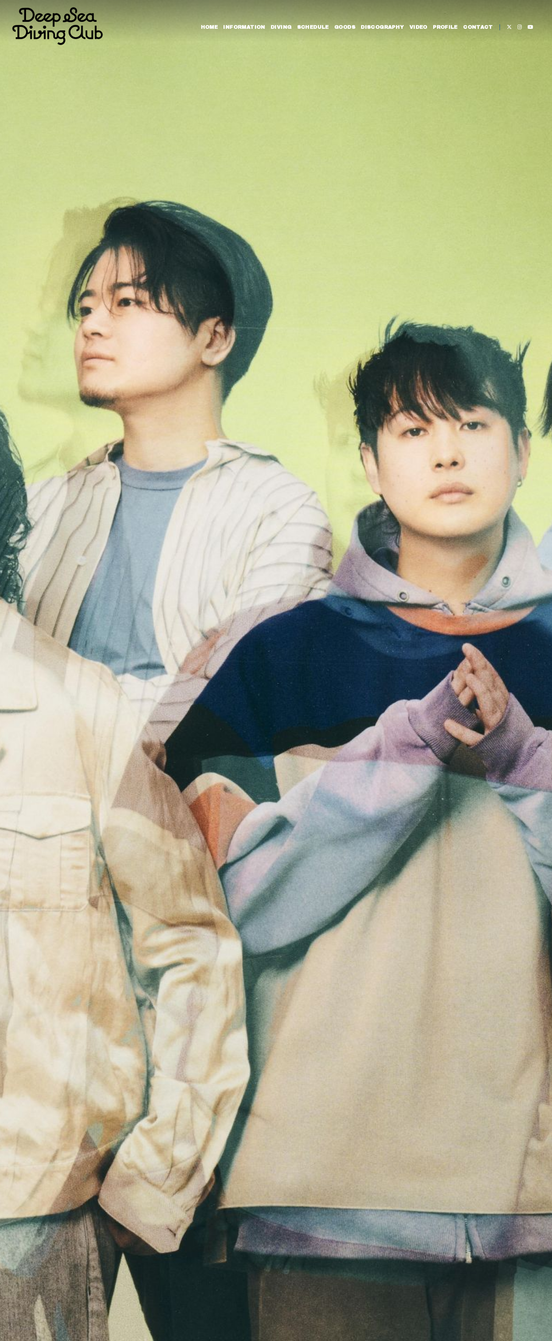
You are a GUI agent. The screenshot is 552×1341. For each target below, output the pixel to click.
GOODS (342, 30)
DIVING (279, 30)
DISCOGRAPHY (380, 30)
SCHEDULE (311, 30)
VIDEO (416, 30)
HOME (207, 30)
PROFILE (443, 30)
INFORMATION (242, 30)
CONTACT (476, 30)
